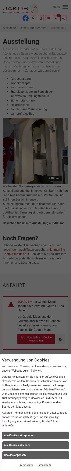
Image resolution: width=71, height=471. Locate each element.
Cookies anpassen (15, 455)
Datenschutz (44, 465)
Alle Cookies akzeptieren (19, 435)
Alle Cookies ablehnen (17, 445)
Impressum (26, 465)
